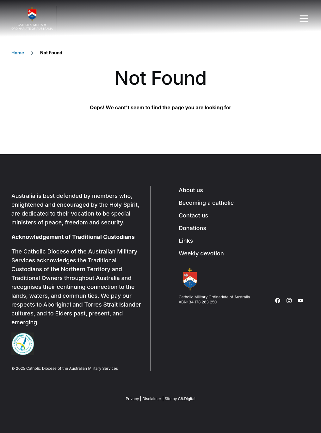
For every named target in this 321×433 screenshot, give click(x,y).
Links (186, 240)
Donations (192, 228)
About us (191, 190)
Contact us (193, 215)
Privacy (132, 398)
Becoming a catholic (206, 202)
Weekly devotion (201, 253)
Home (17, 52)
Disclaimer (151, 398)
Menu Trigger (304, 18)
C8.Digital (186, 398)
